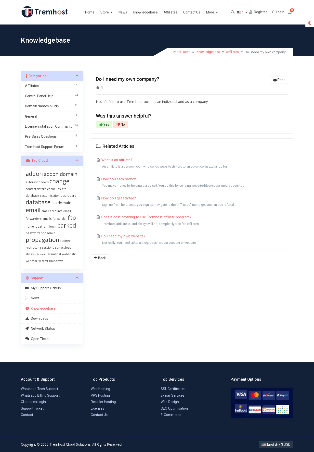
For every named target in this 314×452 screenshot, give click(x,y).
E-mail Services (172, 395)
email (33, 210)
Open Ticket (37, 339)
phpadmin (48, 233)
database (38, 202)
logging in (41, 226)
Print (279, 80)
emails (47, 219)
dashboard (68, 196)
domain (64, 203)
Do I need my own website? (192, 240)
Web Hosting (100, 389)
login (52, 226)
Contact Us (197, 12)
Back (100, 258)
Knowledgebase (151, 12)
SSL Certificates (173, 389)
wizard (43, 261)
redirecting (33, 247)
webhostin (69, 254)
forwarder (59, 219)
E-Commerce (171, 415)
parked (66, 225)
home (30, 226)
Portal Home (181, 52)
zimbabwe (56, 261)
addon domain (61, 174)
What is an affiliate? (192, 164)
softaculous (63, 247)
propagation (42, 239)
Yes (104, 124)
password (33, 233)
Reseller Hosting (103, 402)
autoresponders (37, 182)
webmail (32, 261)
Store (111, 12)
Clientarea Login (33, 402)
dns (54, 203)
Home (95, 12)
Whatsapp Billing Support (40, 395)
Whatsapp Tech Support (39, 389)
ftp (72, 217)
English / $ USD (276, 444)
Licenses (97, 408)
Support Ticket (32, 408)
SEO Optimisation (174, 408)
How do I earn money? (192, 183)
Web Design (170, 402)
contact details (36, 189)
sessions (48, 247)
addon (34, 174)
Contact (27, 415)
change (59, 181)
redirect (65, 241)
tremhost (54, 254)
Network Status (40, 328)
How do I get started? (192, 202)
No (121, 124)
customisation (50, 196)
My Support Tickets (43, 288)
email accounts (51, 211)
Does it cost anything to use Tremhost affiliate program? (192, 221)
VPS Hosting (100, 395)
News (128, 12)
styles (30, 254)
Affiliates (176, 12)
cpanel (51, 189)
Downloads (36, 318)
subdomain (41, 254)
